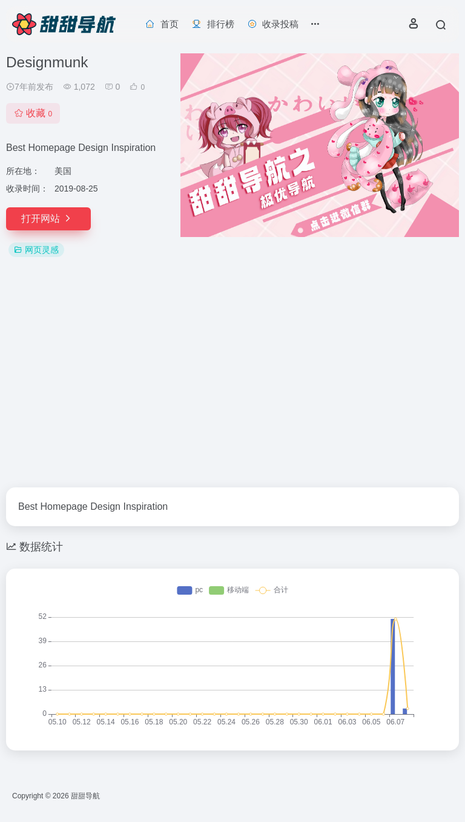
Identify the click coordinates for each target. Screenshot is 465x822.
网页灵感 (36, 250)
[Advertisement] (232, 373)
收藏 (33, 113)
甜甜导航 (85, 796)
